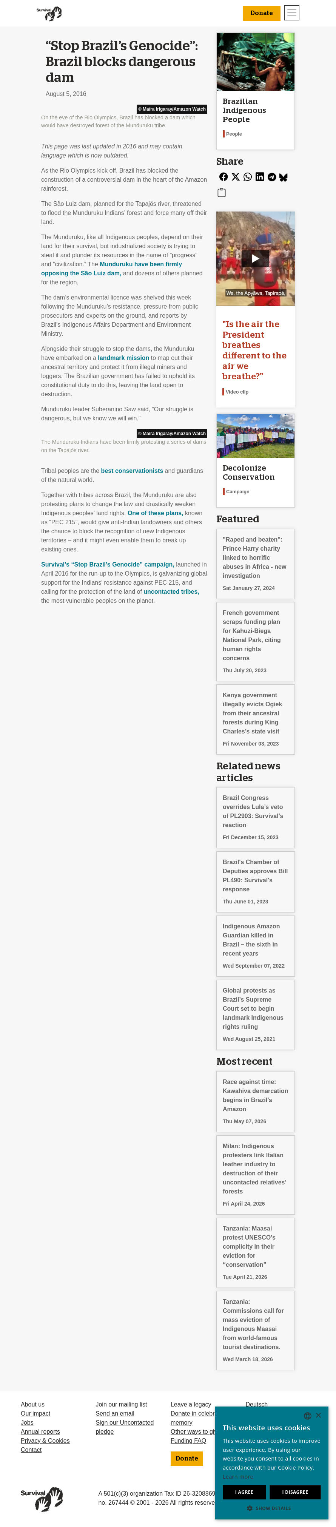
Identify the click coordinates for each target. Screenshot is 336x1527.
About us (33, 1404)
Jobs (27, 1422)
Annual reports (40, 1431)
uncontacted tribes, (171, 591)
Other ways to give (196, 1431)
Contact (31, 1450)
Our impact (35, 1413)
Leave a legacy (191, 1404)
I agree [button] (244, 1492)
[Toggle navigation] (291, 12)
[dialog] (271, 1463)
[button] (272, 1508)
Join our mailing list (121, 1404)
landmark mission (123, 358)
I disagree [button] (295, 1492)
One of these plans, (155, 513)
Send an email (115, 1413)
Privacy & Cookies (45, 1440)
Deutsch (256, 1404)
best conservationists (132, 471)
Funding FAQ (188, 1440)
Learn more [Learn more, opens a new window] (238, 1476)
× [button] (318, 1416)
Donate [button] (261, 13)
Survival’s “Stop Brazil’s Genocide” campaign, (107, 564)
